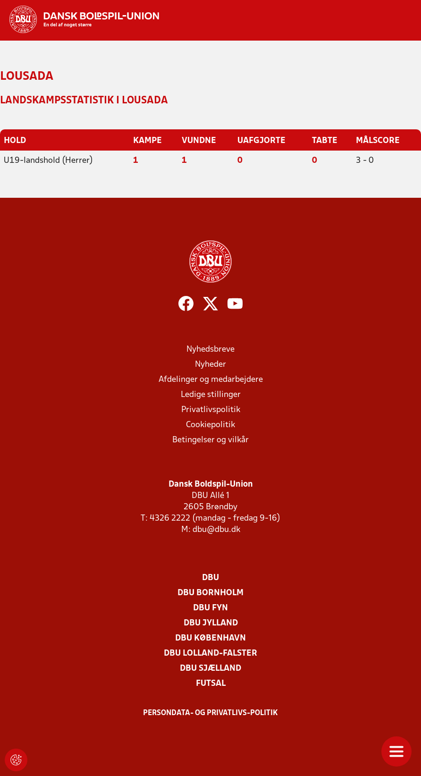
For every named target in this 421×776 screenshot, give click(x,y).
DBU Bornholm (210, 593)
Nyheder (210, 365)
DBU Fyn (210, 608)
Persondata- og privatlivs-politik (210, 713)
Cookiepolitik (210, 425)
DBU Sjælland (210, 669)
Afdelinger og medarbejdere (211, 380)
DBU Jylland (211, 623)
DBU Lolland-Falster (210, 653)
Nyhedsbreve (210, 350)
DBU (210, 578)
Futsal (211, 684)
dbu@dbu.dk (216, 530)
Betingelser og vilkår (210, 440)
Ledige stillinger (211, 395)
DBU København (210, 638)
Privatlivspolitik (210, 410)
